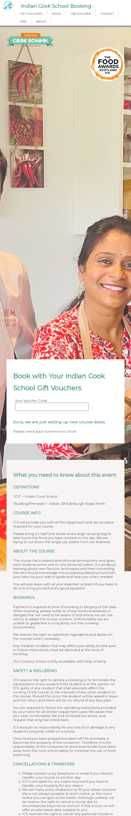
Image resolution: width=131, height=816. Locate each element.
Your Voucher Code (31, 401)
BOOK (56, 13)
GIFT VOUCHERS (31, 13)
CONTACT (107, 13)
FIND (23, 21)
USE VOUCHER (81, 13)
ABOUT (41, 21)
